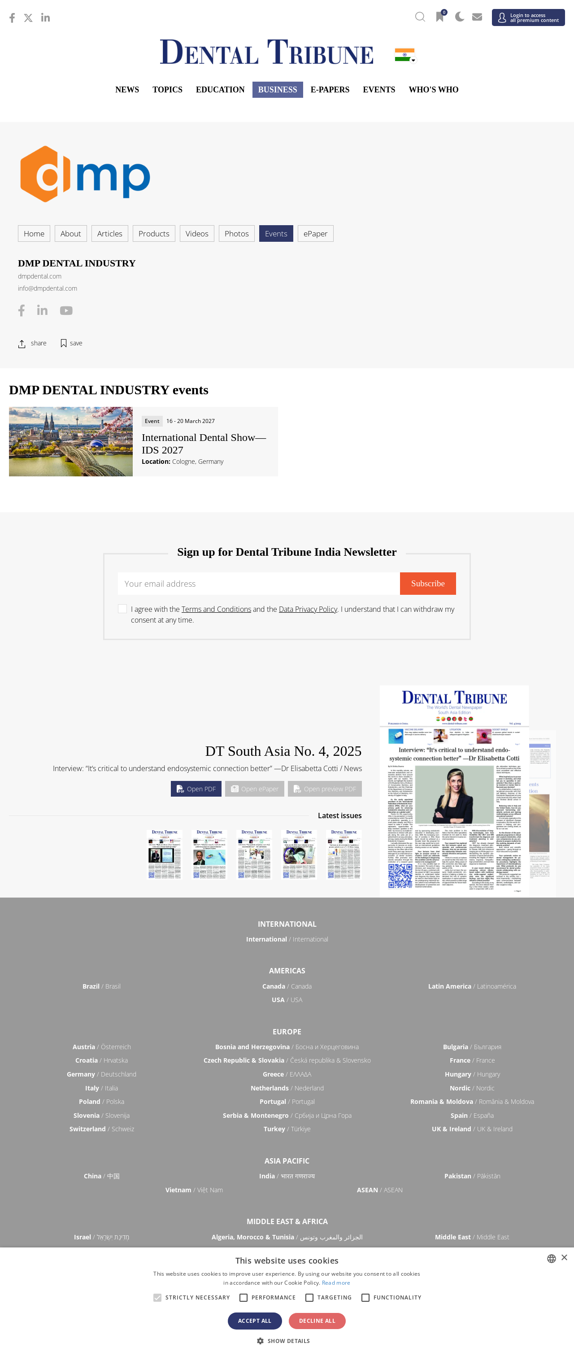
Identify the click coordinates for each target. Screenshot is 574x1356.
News (127, 89)
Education (220, 89)
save (76, 343)
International (287, 924)
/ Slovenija (102, 1115)
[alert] (287, 1301)
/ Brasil (102, 986)
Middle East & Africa (287, 1221)
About (71, 233)
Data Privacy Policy (308, 609)
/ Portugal (287, 1101)
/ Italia (101, 1088)
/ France (472, 1060)
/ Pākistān (472, 1176)
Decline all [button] (317, 1321)
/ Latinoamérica (472, 986)
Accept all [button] (255, 1321)
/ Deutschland (101, 1074)
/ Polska (101, 1101)
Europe (287, 1032)
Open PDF (196, 789)
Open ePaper (254, 789)
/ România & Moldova (472, 1101)
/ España (472, 1115)
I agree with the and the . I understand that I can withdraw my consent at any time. (292, 614)
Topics (167, 89)
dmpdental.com (39, 276)
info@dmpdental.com (47, 288)
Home (34, 233)
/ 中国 (102, 1176)
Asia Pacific (287, 1161)
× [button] (564, 1258)
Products (154, 233)
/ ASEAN (380, 1190)
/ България (472, 1046)
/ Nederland (287, 1088)
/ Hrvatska (101, 1060)
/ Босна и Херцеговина (287, 1046)
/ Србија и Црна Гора (287, 1115)
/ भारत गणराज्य (287, 1176)
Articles (109, 233)
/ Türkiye (287, 1129)
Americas (287, 971)
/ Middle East (472, 1237)
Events (379, 89)
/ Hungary (472, 1074)
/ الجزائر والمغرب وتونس (287, 1237)
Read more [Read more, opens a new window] (336, 1282)
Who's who (433, 89)
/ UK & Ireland (472, 1129)
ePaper (316, 233)
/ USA (287, 999)
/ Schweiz (102, 1129)
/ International (287, 939)
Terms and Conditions (216, 609)
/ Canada (287, 986)
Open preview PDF (325, 789)
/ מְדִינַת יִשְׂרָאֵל (101, 1237)
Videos (197, 233)
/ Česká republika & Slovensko (287, 1060)
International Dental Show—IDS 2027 (204, 444)
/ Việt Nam (194, 1190)
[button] (287, 1340)
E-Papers (330, 89)
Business (277, 89)
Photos (237, 233)
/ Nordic (472, 1088)
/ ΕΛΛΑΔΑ (287, 1074)
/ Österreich (102, 1046)
